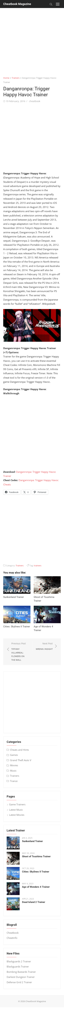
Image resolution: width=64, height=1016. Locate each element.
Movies (14, 765)
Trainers (15, 77)
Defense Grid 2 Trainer (19, 982)
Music (13, 770)
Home (6, 77)
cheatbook (34, 101)
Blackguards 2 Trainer (19, 961)
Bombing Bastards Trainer (21, 971)
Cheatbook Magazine (17, 4)
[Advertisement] (30, 38)
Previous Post (20, 652)
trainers (37, 565)
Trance (13, 781)
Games (14, 754)
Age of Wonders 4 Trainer (36, 886)
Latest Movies (16, 814)
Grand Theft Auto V (20, 760)
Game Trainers (17, 804)
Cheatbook (13, 932)
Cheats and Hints (19, 749)
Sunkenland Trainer (13, 597)
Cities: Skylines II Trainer (16, 626)
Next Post (44, 646)
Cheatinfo (12, 937)
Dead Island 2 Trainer (33, 902)
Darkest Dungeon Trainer (21, 977)
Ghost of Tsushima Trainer (36, 856)
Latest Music (16, 809)
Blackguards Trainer (18, 966)
